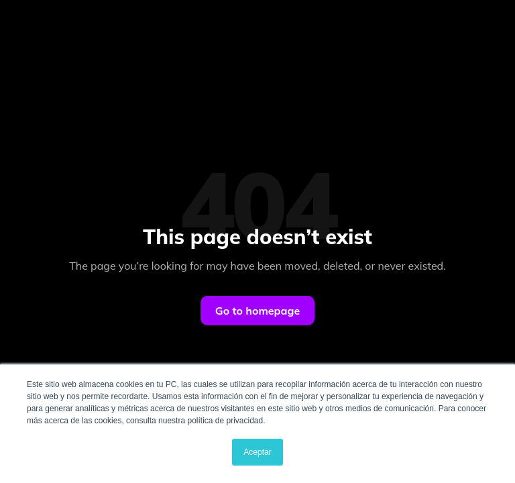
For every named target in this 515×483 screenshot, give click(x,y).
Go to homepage (257, 310)
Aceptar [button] (257, 452)
